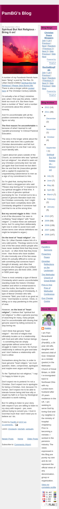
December (51, 118)
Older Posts (32, 439)
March (50, 194)
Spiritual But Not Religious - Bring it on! (19, 31)
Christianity (12, 429)
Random (52, 46)
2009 (47, 221)
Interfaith (21, 429)
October (50, 137)
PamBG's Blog (16, 13)
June (49, 180)
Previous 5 (48, 48)
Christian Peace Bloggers (49, 35)
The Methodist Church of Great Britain (48, 277)
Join (44, 40)
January (50, 207)
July (49, 176)
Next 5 (45, 51)
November (51, 129)
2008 (47, 225)
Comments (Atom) (22, 444)
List (49, 40)
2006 (47, 234)
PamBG (48, 328)
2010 (47, 216)
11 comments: (8, 425)
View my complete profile (49, 485)
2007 (47, 230)
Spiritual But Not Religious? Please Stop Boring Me (19, 84)
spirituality (30, 429)
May (49, 185)
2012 (47, 107)
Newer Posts (8, 439)
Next (44, 46)
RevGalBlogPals (48, 68)
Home (20, 439)
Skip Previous (47, 52)
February (51, 199)
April (49, 190)
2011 (47, 112)
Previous (46, 43)
